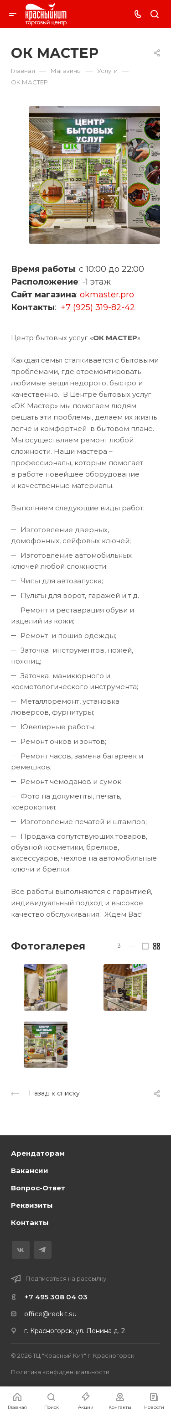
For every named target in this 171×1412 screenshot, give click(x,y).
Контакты (30, 1222)
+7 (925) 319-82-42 (98, 307)
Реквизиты (32, 1205)
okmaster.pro (107, 295)
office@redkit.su (50, 1314)
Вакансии (29, 1170)
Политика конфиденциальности (60, 1372)
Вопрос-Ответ (38, 1188)
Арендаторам (38, 1153)
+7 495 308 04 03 (56, 1297)
